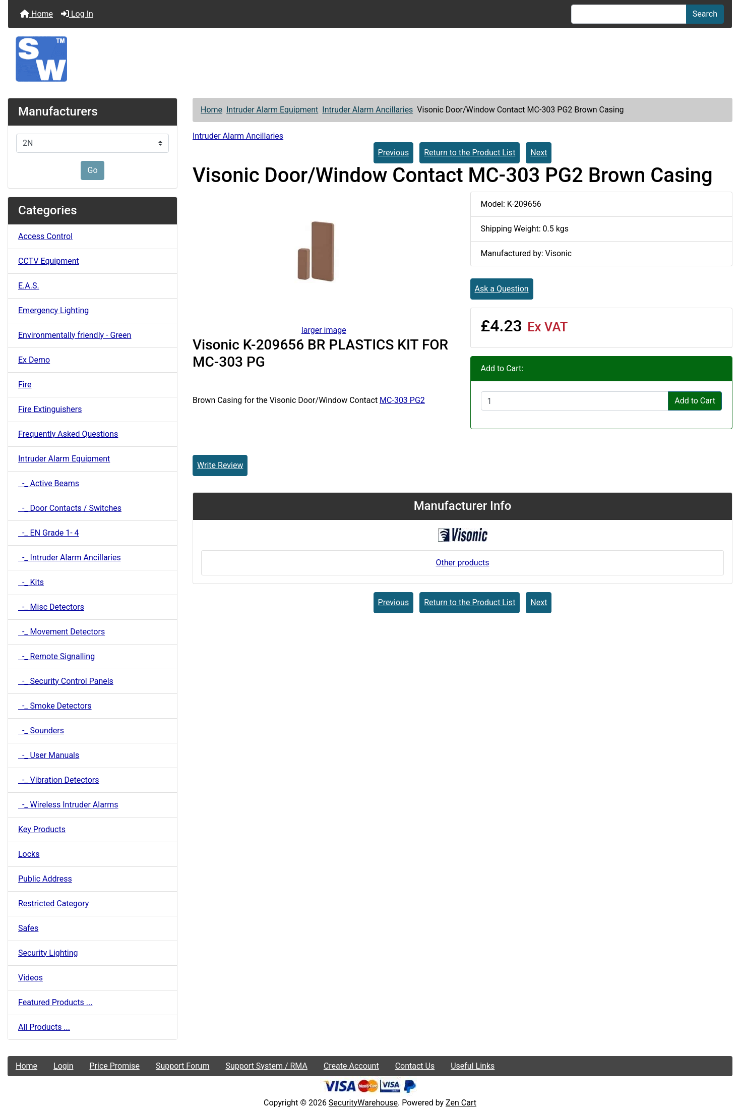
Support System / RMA (266, 1066)
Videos (30, 977)
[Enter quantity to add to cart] (575, 401)
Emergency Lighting (53, 310)
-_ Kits (31, 582)
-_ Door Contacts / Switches (69, 508)
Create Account (351, 1066)
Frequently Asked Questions (68, 434)
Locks (28, 854)
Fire (25, 384)
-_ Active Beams (48, 483)
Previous (393, 152)
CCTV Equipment (48, 261)
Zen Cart (461, 1102)
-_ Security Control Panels (65, 681)
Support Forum (183, 1066)
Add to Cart (694, 400)
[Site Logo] (370, 59)
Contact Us (415, 1066)
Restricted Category (53, 903)
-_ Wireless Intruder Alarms (68, 804)
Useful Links (473, 1066)
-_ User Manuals (48, 755)
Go (92, 170)
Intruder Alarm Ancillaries (367, 109)
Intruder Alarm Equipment (272, 109)
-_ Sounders (41, 730)
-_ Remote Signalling (56, 656)
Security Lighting (48, 953)
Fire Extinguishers (50, 409)
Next (538, 152)
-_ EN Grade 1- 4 (48, 533)
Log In (77, 14)
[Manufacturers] (92, 143)
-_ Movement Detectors (61, 631)
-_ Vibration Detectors (58, 780)
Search (705, 14)
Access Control (45, 236)
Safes (28, 928)
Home (36, 14)
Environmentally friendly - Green (74, 335)
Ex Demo (34, 360)
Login (63, 1066)
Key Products (42, 829)
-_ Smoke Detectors (55, 706)
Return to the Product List (469, 152)
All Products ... (44, 1027)
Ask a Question (502, 289)
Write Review (220, 465)
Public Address (45, 879)
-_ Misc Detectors (51, 607)
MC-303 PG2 (402, 400)
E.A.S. (28, 285)
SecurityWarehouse (363, 1102)
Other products (462, 562)
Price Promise (115, 1066)
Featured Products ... (55, 1002)
